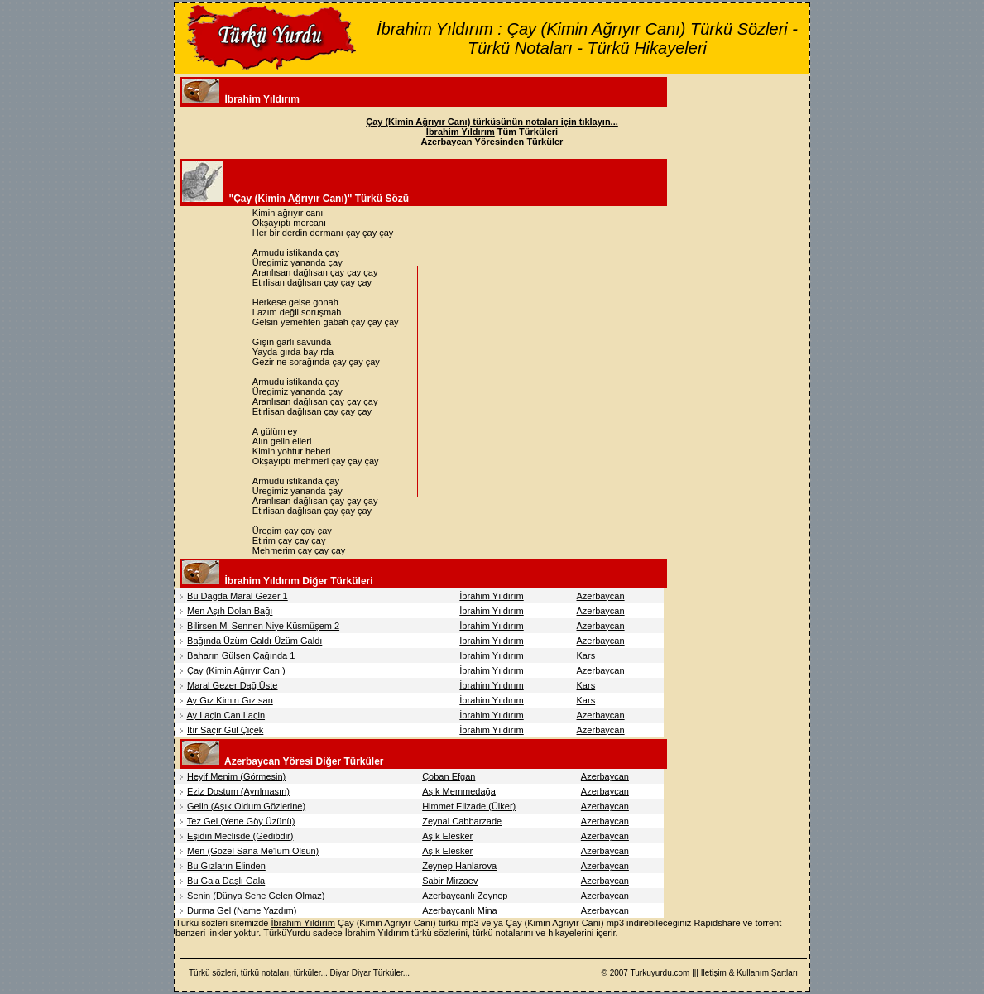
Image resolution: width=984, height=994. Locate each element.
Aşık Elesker (447, 836)
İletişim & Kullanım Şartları (749, 972)
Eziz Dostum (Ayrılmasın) (238, 791)
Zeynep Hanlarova (459, 866)
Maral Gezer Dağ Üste (232, 685)
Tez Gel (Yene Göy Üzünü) (241, 821)
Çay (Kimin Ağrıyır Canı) (236, 670)
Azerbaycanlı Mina (459, 910)
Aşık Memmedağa (459, 791)
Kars (586, 655)
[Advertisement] (561, 381)
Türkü (199, 972)
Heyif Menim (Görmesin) (236, 776)
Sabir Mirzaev (450, 881)
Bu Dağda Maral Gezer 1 (237, 596)
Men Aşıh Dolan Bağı (229, 611)
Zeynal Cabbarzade (462, 821)
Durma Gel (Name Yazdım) (241, 910)
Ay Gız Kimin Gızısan (229, 700)
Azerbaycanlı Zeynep (464, 895)
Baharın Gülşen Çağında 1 (241, 655)
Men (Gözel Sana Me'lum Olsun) (253, 851)
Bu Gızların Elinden (226, 866)
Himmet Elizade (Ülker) (469, 806)
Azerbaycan (601, 596)
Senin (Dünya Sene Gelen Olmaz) (255, 895)
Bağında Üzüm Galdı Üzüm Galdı (254, 641)
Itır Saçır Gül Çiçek (225, 730)
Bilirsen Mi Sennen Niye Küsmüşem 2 (263, 626)
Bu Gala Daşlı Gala (226, 881)
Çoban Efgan (448, 776)
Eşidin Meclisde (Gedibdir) (240, 836)
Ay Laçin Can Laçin (225, 715)
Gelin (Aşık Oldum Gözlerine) (246, 806)
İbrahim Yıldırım (491, 596)
